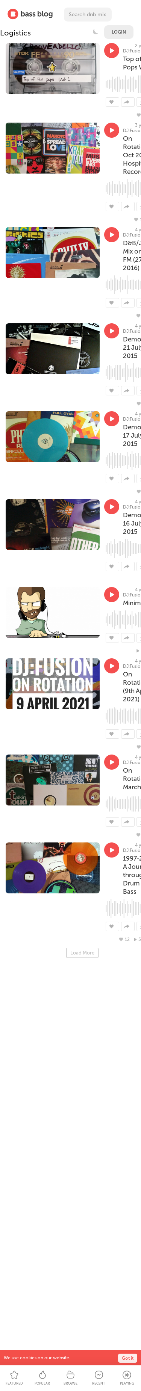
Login (119, 32)
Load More (82, 953)
